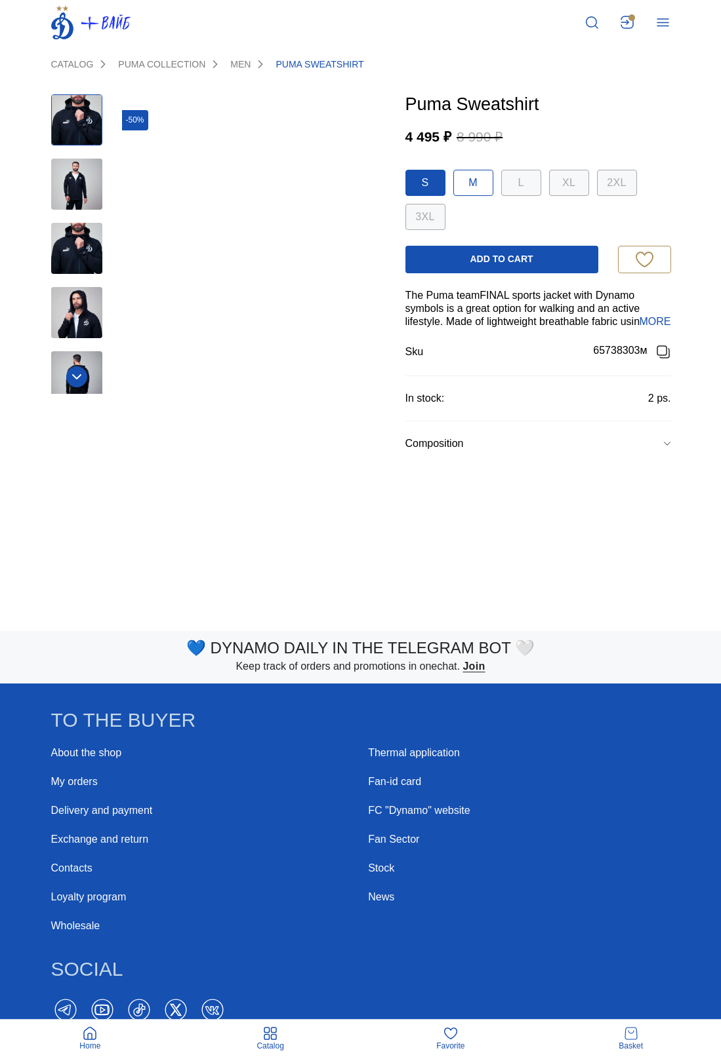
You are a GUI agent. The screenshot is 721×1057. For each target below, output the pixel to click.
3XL (424, 216)
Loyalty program (89, 896)
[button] (538, 443)
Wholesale (75, 925)
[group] (538, 443)
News (381, 896)
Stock (381, 868)
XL (568, 182)
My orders (74, 781)
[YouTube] (102, 1009)
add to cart (501, 259)
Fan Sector (393, 839)
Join (474, 666)
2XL (616, 182)
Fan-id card (394, 781)
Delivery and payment (102, 810)
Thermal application (414, 752)
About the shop (86, 752)
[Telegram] (65, 1009)
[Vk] (212, 1009)
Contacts (72, 868)
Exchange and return (100, 839)
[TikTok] (139, 1009)
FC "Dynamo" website (419, 810)
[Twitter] (175, 1009)
